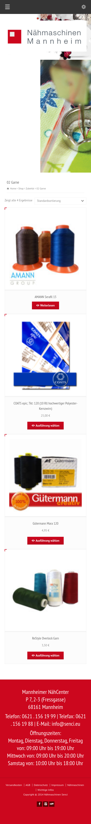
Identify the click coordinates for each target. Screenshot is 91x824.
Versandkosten (14, 785)
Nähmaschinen (75, 785)
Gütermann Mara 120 (45, 523)
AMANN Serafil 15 (45, 297)
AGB (28, 785)
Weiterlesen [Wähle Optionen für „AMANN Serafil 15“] (47, 305)
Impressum (57, 785)
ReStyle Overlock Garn (45, 638)
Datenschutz (41, 785)
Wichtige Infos (45, 789)
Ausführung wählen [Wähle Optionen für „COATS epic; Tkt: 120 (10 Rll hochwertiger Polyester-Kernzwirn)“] (47, 425)
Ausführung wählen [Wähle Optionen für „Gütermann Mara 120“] (47, 541)
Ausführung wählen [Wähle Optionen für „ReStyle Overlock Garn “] (47, 655)
